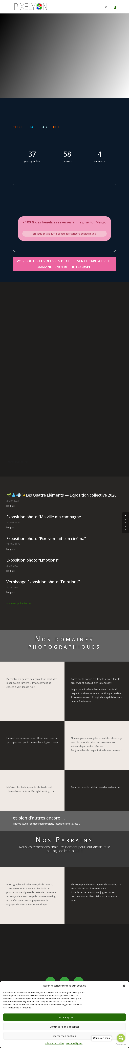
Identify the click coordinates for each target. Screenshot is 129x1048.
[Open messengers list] (121, 1038)
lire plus (10, 505)
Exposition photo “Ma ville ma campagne (43, 517)
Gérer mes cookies (64, 1036)
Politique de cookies (54, 1043)
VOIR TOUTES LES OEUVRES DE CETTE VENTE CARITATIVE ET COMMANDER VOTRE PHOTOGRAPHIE (64, 264)
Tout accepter (64, 1017)
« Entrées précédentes (18, 603)
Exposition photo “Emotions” (32, 560)
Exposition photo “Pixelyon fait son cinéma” (46, 538)
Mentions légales (74, 1043)
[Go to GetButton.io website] (121, 1044)
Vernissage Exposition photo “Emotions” (43, 582)
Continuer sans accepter (64, 1026)
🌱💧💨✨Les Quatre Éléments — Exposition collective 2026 (61, 495)
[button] (124, 985)
